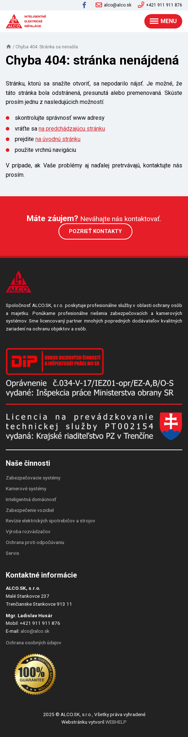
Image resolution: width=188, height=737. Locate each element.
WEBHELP (116, 722)
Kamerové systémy (26, 488)
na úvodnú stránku (57, 139)
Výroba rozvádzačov (28, 531)
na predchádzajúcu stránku (72, 128)
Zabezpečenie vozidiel (30, 510)
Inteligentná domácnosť (31, 499)
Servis (12, 553)
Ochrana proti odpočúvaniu (35, 542)
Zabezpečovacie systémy (33, 478)
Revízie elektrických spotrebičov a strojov (50, 520)
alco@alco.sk (113, 5)
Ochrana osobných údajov (33, 642)
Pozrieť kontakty (95, 231)
